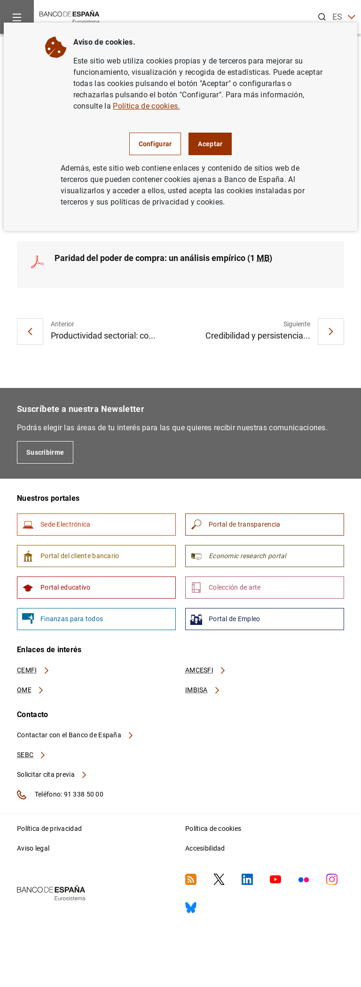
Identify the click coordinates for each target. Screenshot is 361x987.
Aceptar (210, 144)
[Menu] (17, 17)
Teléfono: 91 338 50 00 (60, 794)
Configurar (155, 144)
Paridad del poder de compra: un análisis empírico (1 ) (163, 258)
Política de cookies (213, 828)
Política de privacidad (49, 828)
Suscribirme (45, 452)
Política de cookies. (146, 106)
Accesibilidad (205, 848)
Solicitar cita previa (52, 774)
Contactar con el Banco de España (75, 735)
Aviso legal (33, 848)
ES (343, 17)
